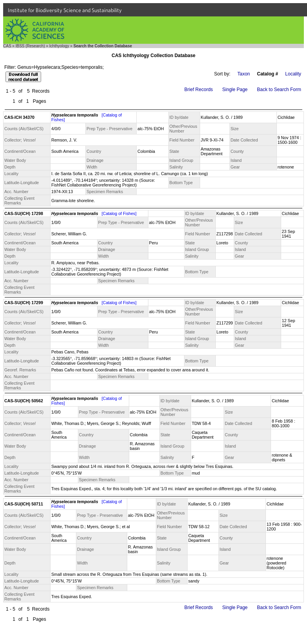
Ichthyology (59, 46)
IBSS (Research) (30, 46)
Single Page (235, 89)
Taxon (243, 74)
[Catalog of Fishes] (119, 213)
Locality (293, 74)
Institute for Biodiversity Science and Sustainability (65, 10)
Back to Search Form (279, 89)
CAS (7, 46)
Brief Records (198, 89)
